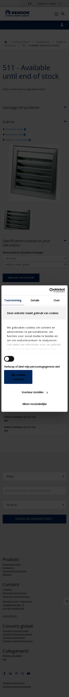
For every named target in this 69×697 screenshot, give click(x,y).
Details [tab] (35, 300)
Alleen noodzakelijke (34, 403)
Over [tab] (57, 300)
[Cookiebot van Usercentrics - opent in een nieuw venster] (49, 290)
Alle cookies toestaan (18, 377)
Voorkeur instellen (35, 392)
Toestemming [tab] (12, 300)
